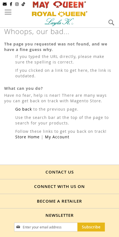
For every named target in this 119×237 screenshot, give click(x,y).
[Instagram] (17, 4)
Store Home (27, 136)
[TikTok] (23, 4)
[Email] (5, 4)
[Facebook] (11, 4)
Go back (23, 109)
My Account (57, 136)
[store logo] (59, 13)
